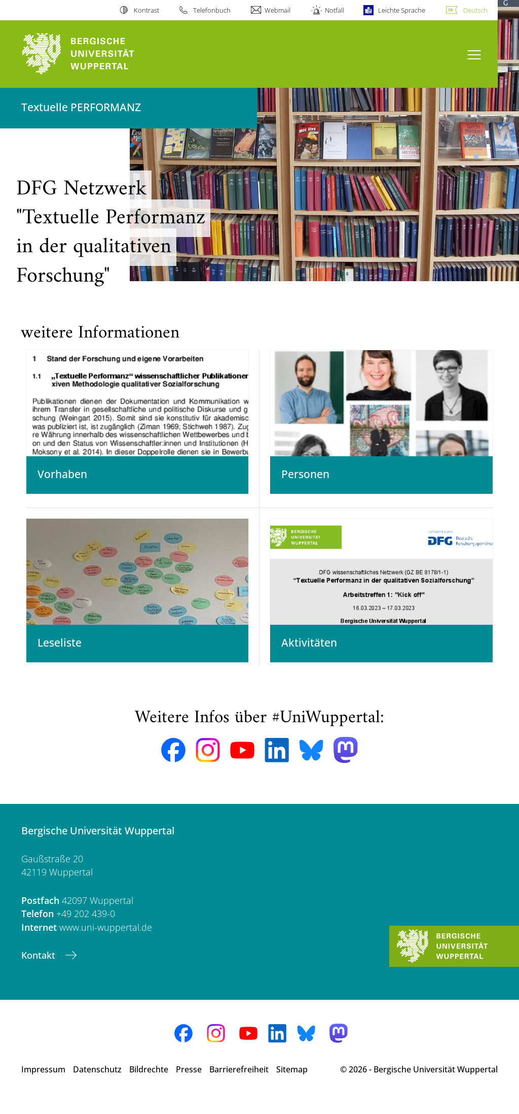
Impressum (43, 1083)
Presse (189, 1083)
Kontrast (146, 10)
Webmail (277, 10)
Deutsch (475, 10)
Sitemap (292, 1083)
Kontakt (39, 969)
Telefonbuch (212, 10)
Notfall (334, 10)
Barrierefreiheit (239, 1083)
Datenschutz (97, 1083)
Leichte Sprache (401, 10)
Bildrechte (148, 1083)
